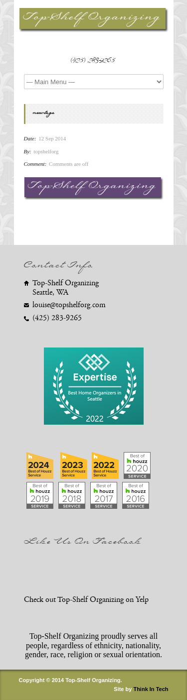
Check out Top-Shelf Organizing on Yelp (86, 599)
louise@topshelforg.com (69, 305)
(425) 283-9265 (93, 62)
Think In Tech (150, 689)
